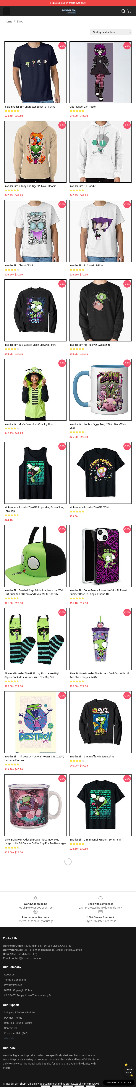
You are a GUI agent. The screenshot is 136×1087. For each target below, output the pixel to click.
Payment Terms (13, 1017)
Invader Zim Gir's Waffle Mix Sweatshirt (91, 756)
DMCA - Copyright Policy (18, 990)
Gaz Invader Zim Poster (82, 106)
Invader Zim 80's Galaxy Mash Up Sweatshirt (30, 344)
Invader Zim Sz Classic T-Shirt (86, 265)
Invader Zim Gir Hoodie (82, 186)
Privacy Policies (13, 984)
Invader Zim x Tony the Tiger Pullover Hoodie (30, 186)
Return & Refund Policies (18, 1022)
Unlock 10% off (129, 1070)
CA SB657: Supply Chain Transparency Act (28, 995)
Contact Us (10, 1028)
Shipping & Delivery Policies (19, 1012)
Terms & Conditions (15, 979)
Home (8, 21)
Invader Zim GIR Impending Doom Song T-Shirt (95, 839)
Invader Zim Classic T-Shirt (19, 265)
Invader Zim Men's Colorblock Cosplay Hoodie (30, 424)
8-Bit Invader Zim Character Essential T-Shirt (29, 106)
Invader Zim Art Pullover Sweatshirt (89, 344)
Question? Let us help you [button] (119, 1082)
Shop (20, 21)
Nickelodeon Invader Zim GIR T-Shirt (89, 507)
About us (9, 974)
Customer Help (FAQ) (16, 1033)
